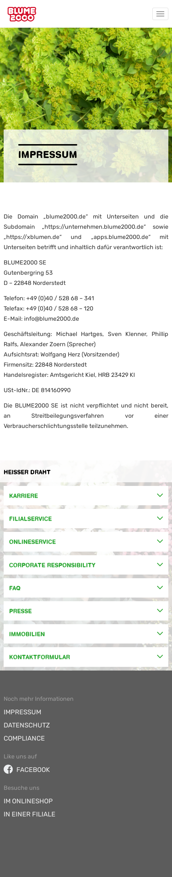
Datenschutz (27, 725)
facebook (27, 770)
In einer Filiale (29, 814)
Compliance (24, 738)
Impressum (22, 712)
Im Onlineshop (28, 801)
